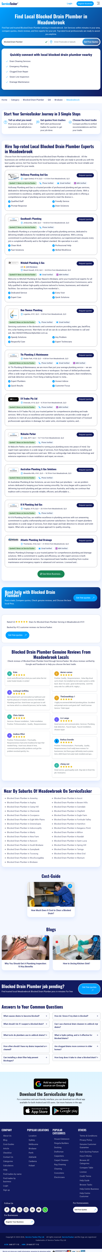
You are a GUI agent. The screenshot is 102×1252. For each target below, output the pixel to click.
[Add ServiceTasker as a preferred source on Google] (51, 1083)
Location (33, 1136)
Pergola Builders (61, 1143)
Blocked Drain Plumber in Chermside (23, 811)
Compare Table (86, 1168)
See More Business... (51, 574)
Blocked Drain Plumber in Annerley (22, 798)
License (83, 1172)
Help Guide (84, 1180)
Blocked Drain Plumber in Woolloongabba (25, 858)
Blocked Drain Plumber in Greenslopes (24, 824)
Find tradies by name (12, 1174)
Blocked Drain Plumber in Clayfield (69, 811)
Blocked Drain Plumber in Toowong (22, 853)
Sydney (32, 1140)
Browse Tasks (86, 1185)
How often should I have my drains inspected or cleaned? (24, 1048)
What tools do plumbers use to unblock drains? (24, 1035)
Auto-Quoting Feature (89, 1152)
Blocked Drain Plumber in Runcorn (22, 841)
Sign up (6, 1190)
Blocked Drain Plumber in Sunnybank (23, 849)
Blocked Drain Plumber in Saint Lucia (70, 841)
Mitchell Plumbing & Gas (32, 262)
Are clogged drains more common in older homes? (73, 1048)
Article (6, 1148)
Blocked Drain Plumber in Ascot (68, 798)
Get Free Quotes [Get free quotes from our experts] (85, 1210)
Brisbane (59, 100)
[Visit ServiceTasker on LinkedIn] (32, 1209)
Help (5, 1170)
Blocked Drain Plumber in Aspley (21, 802)
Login (69, 3)
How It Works (86, 1156)
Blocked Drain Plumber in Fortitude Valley (72, 819)
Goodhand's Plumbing (31, 218)
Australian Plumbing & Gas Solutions (38, 469)
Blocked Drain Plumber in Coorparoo (23, 815)
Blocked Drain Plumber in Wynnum (69, 858)
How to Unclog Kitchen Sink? (76, 963)
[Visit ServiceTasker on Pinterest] (13, 1209)
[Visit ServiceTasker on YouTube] (38, 1209)
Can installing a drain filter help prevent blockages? (20, 1059)
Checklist (7, 1153)
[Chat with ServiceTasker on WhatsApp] (45, 1209)
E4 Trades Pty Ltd (29, 398)
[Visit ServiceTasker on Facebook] (7, 1209)
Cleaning (58, 1169)
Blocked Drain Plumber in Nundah (69, 836)
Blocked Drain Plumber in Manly (21, 832)
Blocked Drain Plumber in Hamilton (69, 824)
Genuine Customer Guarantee (88, 1146)
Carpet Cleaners (61, 1160)
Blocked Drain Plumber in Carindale (69, 807)
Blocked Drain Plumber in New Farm (23, 836)
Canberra (33, 1161)
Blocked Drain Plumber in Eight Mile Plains (26, 819)
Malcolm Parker (28, 434)
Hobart (32, 1165)
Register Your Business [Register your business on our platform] (19, 1222)
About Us (7, 1136)
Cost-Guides (8, 1144)
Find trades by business (9, 1180)
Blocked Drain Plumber (33, 100)
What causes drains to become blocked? (21, 1016)
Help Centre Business (89, 1189)
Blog (5, 1140)
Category (15, 100)
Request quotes (85, 175)
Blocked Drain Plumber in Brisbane (22, 862)
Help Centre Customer (85, 1195)
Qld (49, 100)
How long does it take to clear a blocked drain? (75, 1057)
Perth (31, 1153)
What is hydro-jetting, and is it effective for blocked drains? (73, 1037)
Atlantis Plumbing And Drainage (36, 540)
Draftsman (58, 1152)
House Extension (61, 1139)
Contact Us (8, 1157)
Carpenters (59, 1156)
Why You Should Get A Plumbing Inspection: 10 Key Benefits (25, 965)
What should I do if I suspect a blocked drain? (23, 1024)
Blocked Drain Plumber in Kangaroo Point (72, 828)
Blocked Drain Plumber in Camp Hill (23, 807)
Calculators (8, 1165)
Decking (57, 1147)
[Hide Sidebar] (98, 3)
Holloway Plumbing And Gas (34, 174)
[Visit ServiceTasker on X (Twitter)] (19, 1209)
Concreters (59, 1173)
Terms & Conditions (88, 1136)
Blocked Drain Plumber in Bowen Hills (71, 802)
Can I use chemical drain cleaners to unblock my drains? (75, 1025)
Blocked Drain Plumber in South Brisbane (25, 845)
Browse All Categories (84, 1162)
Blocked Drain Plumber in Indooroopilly (24, 828)
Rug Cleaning (60, 1164)
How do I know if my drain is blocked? (71, 1016)
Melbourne (33, 1144)
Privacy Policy (86, 1140)
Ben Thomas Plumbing (31, 310)
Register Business (85, 4)
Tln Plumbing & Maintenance (34, 354)
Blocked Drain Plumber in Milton (68, 832)
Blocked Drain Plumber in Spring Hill (70, 845)
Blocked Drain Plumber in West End (69, 853)
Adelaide (32, 1157)
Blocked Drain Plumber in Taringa (69, 849)
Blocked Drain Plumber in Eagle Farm (70, 815)
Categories (8, 1161)
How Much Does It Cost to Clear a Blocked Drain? (51, 912)
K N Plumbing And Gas (31, 504)
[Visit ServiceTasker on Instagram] (26, 1209)
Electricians (59, 1177)
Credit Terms (85, 1176)
